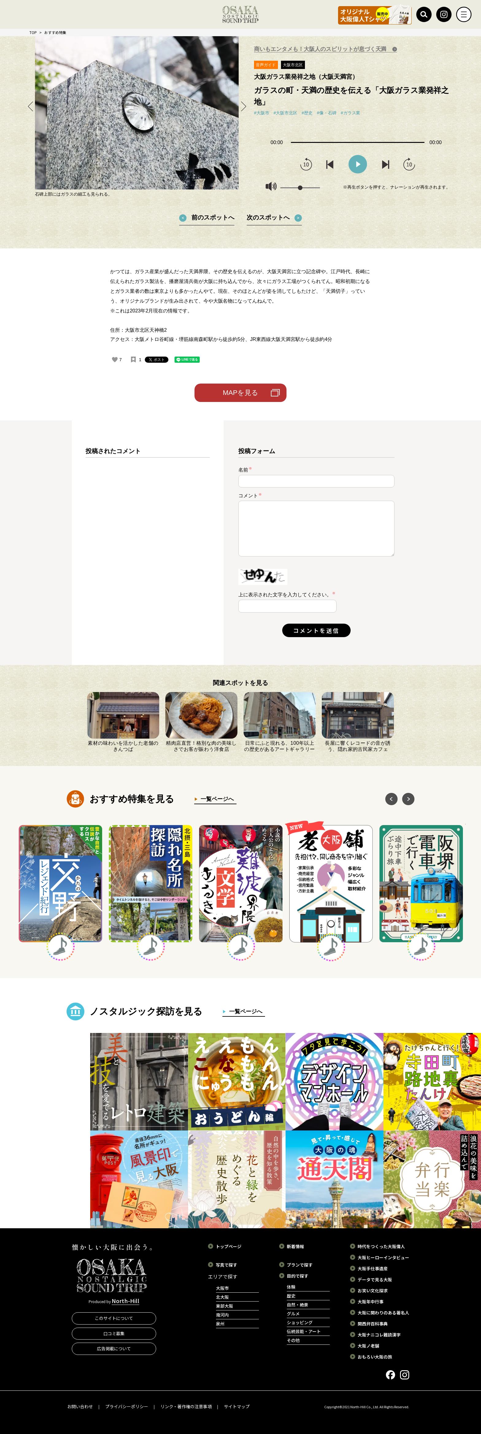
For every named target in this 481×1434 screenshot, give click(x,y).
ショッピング (300, 1322)
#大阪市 (261, 112)
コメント (250, 496)
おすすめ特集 (55, 32)
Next (243, 106)
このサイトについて (114, 1318)
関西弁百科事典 (373, 1324)
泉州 (220, 1324)
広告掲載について (114, 1348)
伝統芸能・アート (304, 1331)
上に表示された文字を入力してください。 (285, 594)
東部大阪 (224, 1306)
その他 (293, 1340)
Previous (30, 106)
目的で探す (297, 1276)
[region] (148, 547)
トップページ (228, 1246)
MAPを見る (240, 392)
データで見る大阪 (375, 1279)
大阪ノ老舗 (368, 1346)
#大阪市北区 (286, 112)
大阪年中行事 (370, 1301)
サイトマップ (237, 1406)
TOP (33, 32)
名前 (245, 469)
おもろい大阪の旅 (375, 1357)
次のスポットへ (268, 217)
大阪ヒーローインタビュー (383, 1257)
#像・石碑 (327, 112)
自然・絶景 (297, 1305)
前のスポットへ (212, 217)
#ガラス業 (350, 112)
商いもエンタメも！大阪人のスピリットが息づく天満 (321, 49)
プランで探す (300, 1265)
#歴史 (307, 112)
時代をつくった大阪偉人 (381, 1246)
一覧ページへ (216, 799)
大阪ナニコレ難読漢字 (379, 1335)
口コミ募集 (114, 1333)
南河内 (222, 1315)
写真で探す (226, 1265)
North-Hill (125, 1301)
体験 (291, 1287)
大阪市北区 (293, 65)
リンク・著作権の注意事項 (186, 1406)
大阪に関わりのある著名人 (383, 1313)
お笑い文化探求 (373, 1290)
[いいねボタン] (114, 359)
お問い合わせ (80, 1406)
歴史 (291, 1296)
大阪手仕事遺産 (373, 1268)
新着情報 (295, 1246)
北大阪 (222, 1297)
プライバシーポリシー (126, 1406)
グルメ (293, 1313)
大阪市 (222, 1288)
